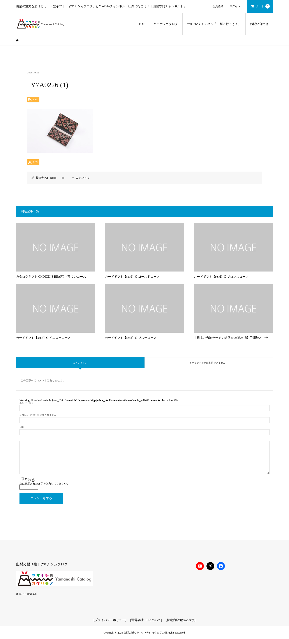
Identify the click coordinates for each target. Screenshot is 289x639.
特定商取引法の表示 (180, 620)
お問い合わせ (259, 24)
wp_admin (50, 177)
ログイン (235, 6)
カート (263, 6)
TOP (141, 24)
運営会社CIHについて (146, 620)
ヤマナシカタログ (165, 24)
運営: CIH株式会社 (27, 594)
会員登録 (218, 6)
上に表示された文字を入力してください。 (44, 483)
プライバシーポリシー (110, 620)
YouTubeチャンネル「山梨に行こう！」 (214, 24)
